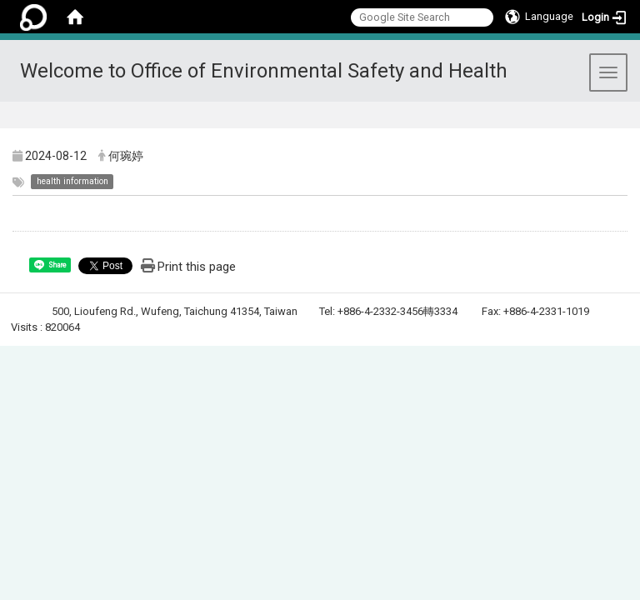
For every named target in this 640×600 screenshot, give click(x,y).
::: (620, 122)
